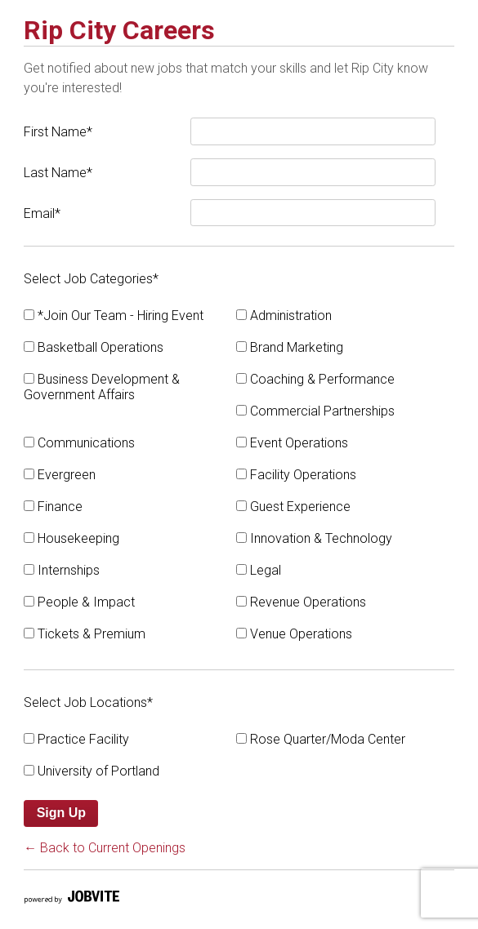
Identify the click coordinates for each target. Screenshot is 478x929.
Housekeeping (71, 538)
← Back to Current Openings (104, 848)
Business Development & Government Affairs (102, 386)
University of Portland (91, 771)
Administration (284, 315)
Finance (53, 506)
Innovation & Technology (314, 538)
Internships (62, 570)
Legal (258, 570)
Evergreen (60, 474)
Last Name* (58, 172)
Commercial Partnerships (315, 411)
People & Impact (79, 602)
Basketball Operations (93, 347)
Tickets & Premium (84, 634)
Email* (42, 213)
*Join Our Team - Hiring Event (113, 315)
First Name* (58, 132)
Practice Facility (76, 739)
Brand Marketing (289, 347)
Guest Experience (293, 506)
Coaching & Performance (315, 379)
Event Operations (292, 443)
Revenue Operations (301, 602)
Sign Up (61, 813)
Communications (79, 443)
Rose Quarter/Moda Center (320, 739)
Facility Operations (296, 474)
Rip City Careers (119, 30)
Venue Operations (294, 634)
